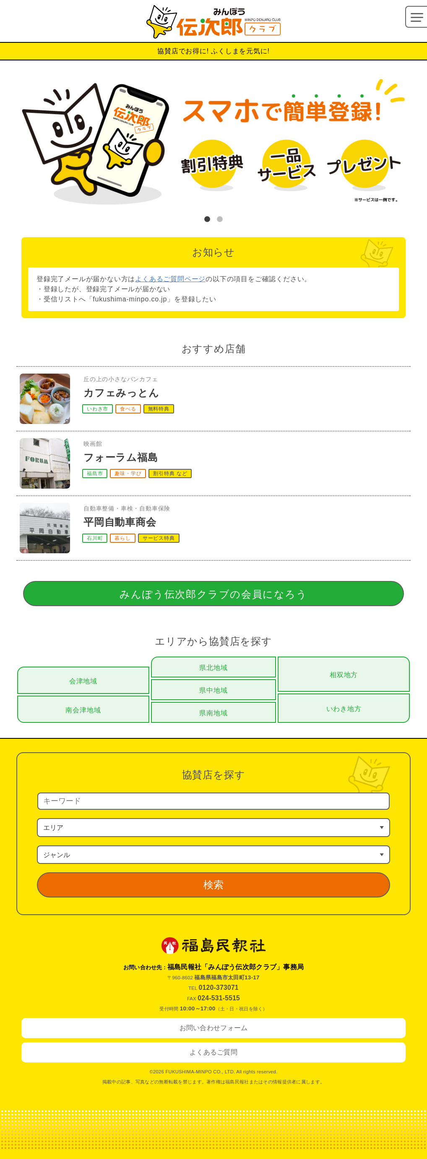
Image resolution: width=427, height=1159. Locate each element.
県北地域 (213, 667)
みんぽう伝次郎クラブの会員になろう (213, 594)
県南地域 (213, 713)
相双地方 (344, 674)
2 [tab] (220, 219)
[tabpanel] (213, 144)
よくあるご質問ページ (170, 279)
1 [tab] (207, 219)
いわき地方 (344, 708)
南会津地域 (83, 710)
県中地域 (213, 690)
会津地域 (83, 681)
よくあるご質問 (213, 1052)
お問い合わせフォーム (214, 1027)
